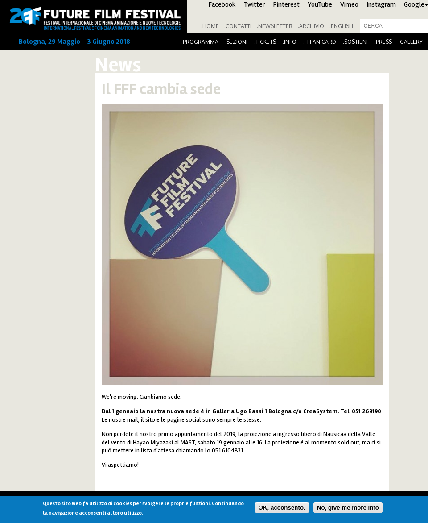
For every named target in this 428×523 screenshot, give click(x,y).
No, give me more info (348, 507)
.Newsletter (274, 26)
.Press (383, 41)
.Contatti (237, 26)
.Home (210, 26)
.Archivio (311, 26)
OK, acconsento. (282, 507)
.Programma (199, 41)
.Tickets (265, 41)
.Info (289, 41)
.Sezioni (236, 41)
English (342, 26)
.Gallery (411, 41)
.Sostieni (355, 41)
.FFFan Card (319, 41)
